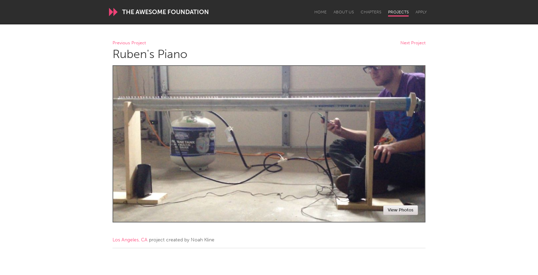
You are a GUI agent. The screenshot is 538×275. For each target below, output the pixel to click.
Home (320, 12)
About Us (344, 12)
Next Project (412, 43)
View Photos (400, 210)
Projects (398, 12)
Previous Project (129, 43)
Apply (421, 12)
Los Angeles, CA (130, 240)
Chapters (371, 12)
